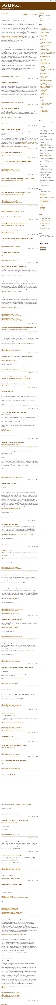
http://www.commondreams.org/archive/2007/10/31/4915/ (12, 255)
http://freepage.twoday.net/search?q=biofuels (10, 201)
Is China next (43, 73)
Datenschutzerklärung (45, 49)
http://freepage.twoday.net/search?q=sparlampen (10, 349)
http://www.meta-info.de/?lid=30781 (8, 763)
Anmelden (44, 0)
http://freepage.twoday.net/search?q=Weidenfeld (10, 754)
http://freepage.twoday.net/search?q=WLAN (9, 906)
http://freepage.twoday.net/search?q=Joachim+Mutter (11, 912)
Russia (42, 101)
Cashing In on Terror (6, 209)
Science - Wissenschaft (45, 104)
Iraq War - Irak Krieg (45, 72)
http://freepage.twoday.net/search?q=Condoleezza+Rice (12, 727)
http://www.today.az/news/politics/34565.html (10, 598)
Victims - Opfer (44, 110)
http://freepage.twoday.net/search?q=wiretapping (10, 171)
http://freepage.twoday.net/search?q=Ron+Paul (10, 813)
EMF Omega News (44, 201)
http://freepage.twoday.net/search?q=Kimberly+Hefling (12, 122)
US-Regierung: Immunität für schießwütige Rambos (13, 760)
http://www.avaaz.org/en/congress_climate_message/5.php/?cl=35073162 (15, 155)
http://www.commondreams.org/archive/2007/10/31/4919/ (12, 240)
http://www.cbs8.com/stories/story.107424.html (10, 627)
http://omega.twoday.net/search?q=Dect (9, 910)
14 (49, 221)
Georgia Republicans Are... (45, 168)
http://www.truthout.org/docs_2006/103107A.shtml (11, 117)
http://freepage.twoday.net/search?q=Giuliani (10, 607)
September (42, 228)
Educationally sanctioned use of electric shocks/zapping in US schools (18, 327)
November (48, 228)
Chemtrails (43, 41)
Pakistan (42, 97)
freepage (8, 0)
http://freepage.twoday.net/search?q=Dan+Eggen (10, 319)
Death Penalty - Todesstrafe (46, 50)
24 (43, 225)
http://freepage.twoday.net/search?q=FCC (9, 185)
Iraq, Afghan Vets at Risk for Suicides (10, 108)
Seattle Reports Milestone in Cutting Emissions (12, 841)
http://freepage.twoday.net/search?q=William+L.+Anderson (12, 477)
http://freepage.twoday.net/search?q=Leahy (9, 312)
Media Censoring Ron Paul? (8, 774)
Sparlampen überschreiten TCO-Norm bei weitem (13, 336)
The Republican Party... (44, 144)
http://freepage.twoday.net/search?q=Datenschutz (11, 998)
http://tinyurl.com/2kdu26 (6, 430)
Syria (42, 106)
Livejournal (43, 79)
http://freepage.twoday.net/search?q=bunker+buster (11, 611)
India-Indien (43, 70)
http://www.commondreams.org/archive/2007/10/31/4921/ (12, 211)
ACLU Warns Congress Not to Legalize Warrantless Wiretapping (16, 161)
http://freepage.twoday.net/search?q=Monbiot (10, 683)
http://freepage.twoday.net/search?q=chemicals (10, 369)
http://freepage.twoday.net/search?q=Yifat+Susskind (11, 202)
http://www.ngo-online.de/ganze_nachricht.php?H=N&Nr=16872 (13, 952)
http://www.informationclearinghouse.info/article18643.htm (12, 722)
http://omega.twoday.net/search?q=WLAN (9, 908)
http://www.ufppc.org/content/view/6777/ (9, 822)
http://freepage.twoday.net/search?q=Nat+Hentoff (11, 543)
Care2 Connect (44, 39)
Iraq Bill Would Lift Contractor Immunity (11, 855)
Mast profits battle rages (7, 391)
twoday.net (4, 0)
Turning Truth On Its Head (7, 713)
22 (40, 225)
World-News (11, 5)
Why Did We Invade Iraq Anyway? (9, 82)
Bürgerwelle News (43, 193)
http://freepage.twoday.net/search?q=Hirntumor (10, 738)
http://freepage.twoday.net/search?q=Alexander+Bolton (12, 320)
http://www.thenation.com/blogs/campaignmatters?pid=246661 (13, 582)
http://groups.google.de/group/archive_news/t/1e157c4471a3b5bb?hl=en (15, 378)
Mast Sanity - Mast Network (46, 80)
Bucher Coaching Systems (45, 191)
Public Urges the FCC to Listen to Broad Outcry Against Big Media (17, 178)
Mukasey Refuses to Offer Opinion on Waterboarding (14, 266)
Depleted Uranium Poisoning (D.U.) (48, 52)
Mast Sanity (42, 207)
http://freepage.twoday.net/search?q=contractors (10, 660)
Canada (42, 38)
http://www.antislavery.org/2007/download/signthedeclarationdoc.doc (14, 146)
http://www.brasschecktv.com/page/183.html (9, 444)
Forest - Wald (43, 59)
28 (49, 225)
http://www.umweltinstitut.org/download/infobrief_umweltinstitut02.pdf (14, 70)
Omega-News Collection (45, 94)
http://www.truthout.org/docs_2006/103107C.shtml (11, 291)
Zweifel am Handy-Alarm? (7, 736)
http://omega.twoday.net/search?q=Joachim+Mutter (11, 913)
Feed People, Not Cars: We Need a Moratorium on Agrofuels (15, 192)
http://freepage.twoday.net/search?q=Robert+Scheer (11, 216)
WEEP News (42, 208)
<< (54, 0)
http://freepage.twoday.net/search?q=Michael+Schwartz (12, 102)
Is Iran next (43, 74)
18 (45, 223)
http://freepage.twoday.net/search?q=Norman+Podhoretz (12, 609)
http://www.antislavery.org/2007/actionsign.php (27, 142)
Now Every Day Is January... (45, 177)
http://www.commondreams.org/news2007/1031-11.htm (12, 163)
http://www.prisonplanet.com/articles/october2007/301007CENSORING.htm (16, 804)
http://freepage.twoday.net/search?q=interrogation (11, 316)
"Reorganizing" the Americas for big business (12, 442)
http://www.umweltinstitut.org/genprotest (9, 41)
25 (45, 225)
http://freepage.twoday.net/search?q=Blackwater (10, 246)
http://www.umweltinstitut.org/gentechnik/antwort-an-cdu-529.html (14, 36)
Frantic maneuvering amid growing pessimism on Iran (14, 820)
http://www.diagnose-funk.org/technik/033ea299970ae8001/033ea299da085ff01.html (17, 343)
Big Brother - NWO (44, 33)
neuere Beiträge (4, 13)
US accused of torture (6, 550)
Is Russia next (43, 77)
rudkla (29, 78)
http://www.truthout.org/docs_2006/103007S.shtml (11, 862)
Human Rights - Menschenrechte (47, 69)
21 (49, 223)
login (41, 20)
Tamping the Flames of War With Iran (10, 252)
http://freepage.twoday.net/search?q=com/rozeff (10, 517)
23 (42, 225)
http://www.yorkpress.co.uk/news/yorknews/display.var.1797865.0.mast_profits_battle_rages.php (20, 405)
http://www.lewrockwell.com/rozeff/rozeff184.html (10, 508)
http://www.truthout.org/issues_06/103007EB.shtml (11, 848)
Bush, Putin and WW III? (7, 875)
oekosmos (42, 204)
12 (46, 221)
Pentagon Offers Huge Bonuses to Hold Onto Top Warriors (15, 643)
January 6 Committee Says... (45, 155)
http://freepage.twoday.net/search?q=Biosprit (10, 76)
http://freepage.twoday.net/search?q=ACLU (9, 169)
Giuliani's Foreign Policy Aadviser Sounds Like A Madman (15, 575)
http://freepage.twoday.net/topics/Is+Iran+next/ (10, 232)
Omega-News (43, 195)
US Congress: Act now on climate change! (11, 152)
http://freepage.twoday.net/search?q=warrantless (10, 170)
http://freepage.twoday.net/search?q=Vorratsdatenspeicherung (13, 383)
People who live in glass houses (9, 483)
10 (43, 221)
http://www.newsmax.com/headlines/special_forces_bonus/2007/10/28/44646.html (17, 650)
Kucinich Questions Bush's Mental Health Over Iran (13, 223)
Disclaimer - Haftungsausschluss (47, 53)
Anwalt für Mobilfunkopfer (45, 203)
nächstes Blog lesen (50, 0)
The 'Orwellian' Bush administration (10, 524)
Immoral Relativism (6, 689)
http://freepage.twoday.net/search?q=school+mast (11, 435)
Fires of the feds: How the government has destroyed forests (16, 451)
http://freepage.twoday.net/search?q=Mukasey (10, 314)
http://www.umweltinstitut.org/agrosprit (8, 62)
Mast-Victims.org (43, 205)
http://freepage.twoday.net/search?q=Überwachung (11, 385)
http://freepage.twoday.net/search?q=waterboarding (11, 315)
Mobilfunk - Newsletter (45, 87)
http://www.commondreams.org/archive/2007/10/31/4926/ (12, 225)
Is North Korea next (44, 76)
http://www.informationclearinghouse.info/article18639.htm (12, 698)
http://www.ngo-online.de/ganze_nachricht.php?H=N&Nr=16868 (13, 934)
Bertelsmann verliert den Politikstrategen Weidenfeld (14, 745)
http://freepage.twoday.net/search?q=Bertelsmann (11, 753)
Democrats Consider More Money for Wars (11, 619)
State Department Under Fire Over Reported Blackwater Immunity (17, 238)
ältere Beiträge (4, 1004)
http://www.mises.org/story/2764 (7, 468)
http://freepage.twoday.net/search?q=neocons (10, 610)
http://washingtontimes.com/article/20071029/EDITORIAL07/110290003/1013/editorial (18, 534)
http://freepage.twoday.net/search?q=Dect (9, 909)
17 (43, 223)
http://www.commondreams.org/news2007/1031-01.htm (12, 180)
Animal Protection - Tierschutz (46, 29)
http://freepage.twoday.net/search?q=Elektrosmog (11, 350)
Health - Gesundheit (45, 67)
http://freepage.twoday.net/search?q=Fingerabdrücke (11, 994)
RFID (42, 100)
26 (46, 225)
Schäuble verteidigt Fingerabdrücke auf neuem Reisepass (15, 920)
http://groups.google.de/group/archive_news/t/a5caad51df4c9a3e (14, 329)
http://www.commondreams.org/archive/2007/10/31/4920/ (12, 194)
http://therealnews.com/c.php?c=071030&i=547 (10, 878)
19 (46, 223)
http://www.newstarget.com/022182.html (9, 360)
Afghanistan (43, 28)
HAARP (42, 66)
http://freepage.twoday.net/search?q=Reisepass (10, 995)
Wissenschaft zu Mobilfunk (46, 113)
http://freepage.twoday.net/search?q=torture (9, 318)
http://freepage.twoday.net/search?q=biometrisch (10, 996)
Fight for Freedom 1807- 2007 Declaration (11, 129)
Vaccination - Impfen (45, 108)
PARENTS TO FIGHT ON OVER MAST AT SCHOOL (13, 412)
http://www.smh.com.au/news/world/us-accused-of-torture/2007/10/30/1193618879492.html (19, 558)
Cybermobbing (44, 48)
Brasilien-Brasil (44, 35)
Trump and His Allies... (44, 128)
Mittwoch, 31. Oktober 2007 (30, 14)
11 (45, 221)
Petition (42, 98)
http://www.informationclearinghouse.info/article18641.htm (12, 678)
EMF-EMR (43, 55)
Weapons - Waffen (44, 111)
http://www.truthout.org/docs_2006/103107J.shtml (11, 275)
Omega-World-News (45, 96)
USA (42, 107)
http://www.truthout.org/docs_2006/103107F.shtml (11, 96)
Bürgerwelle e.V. (43, 194)
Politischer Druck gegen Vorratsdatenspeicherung (13, 376)
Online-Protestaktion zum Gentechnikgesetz (12, 18)
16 (42, 223)
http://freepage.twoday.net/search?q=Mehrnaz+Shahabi (12, 730)
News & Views (43, 90)
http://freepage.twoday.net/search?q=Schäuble (10, 992)
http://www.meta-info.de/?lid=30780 (8, 747)
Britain (42, 36)
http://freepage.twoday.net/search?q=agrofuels (10, 200)
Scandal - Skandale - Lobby (46, 103)
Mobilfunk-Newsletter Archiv (45, 200)
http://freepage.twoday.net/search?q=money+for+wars (11, 636)
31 (43, 227)
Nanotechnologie (44, 89)
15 (40, 223)
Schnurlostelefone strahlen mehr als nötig (11, 884)
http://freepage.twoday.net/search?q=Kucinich (10, 230)
